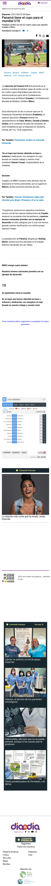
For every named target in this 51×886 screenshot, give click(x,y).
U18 (15, 75)
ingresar (43, 3)
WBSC (41, 73)
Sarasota (7, 75)
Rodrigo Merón (25, 75)
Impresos (32, 852)
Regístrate (26, 843)
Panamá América (10, 852)
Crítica (6, 855)
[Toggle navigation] (4, 3)
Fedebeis (25, 73)
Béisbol (16, 73)
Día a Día (7, 858)
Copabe (34, 73)
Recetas (6, 864)
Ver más (39, 624)
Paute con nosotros (26, 847)
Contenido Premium (25, 470)
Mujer (5, 861)
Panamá (7, 73)
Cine (30, 855)
